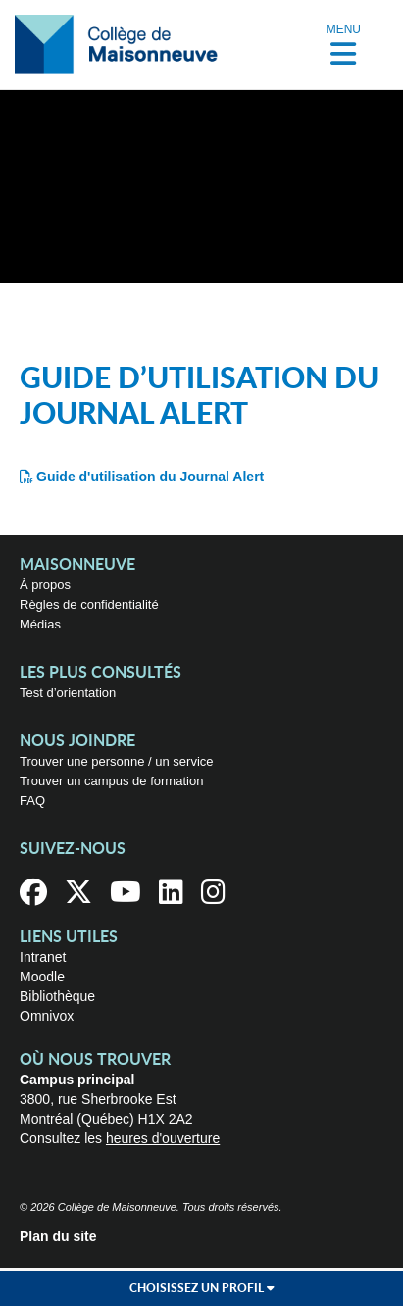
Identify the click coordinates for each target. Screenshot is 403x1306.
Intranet (43, 957)
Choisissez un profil (202, 1288)
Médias (40, 624)
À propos (45, 585)
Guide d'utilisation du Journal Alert (150, 476)
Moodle (42, 976)
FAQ (32, 800)
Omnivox (47, 1016)
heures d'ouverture (163, 1138)
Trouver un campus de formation (111, 781)
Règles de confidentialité (89, 604)
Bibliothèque (57, 996)
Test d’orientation (68, 692)
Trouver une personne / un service (117, 761)
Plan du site (58, 1236)
